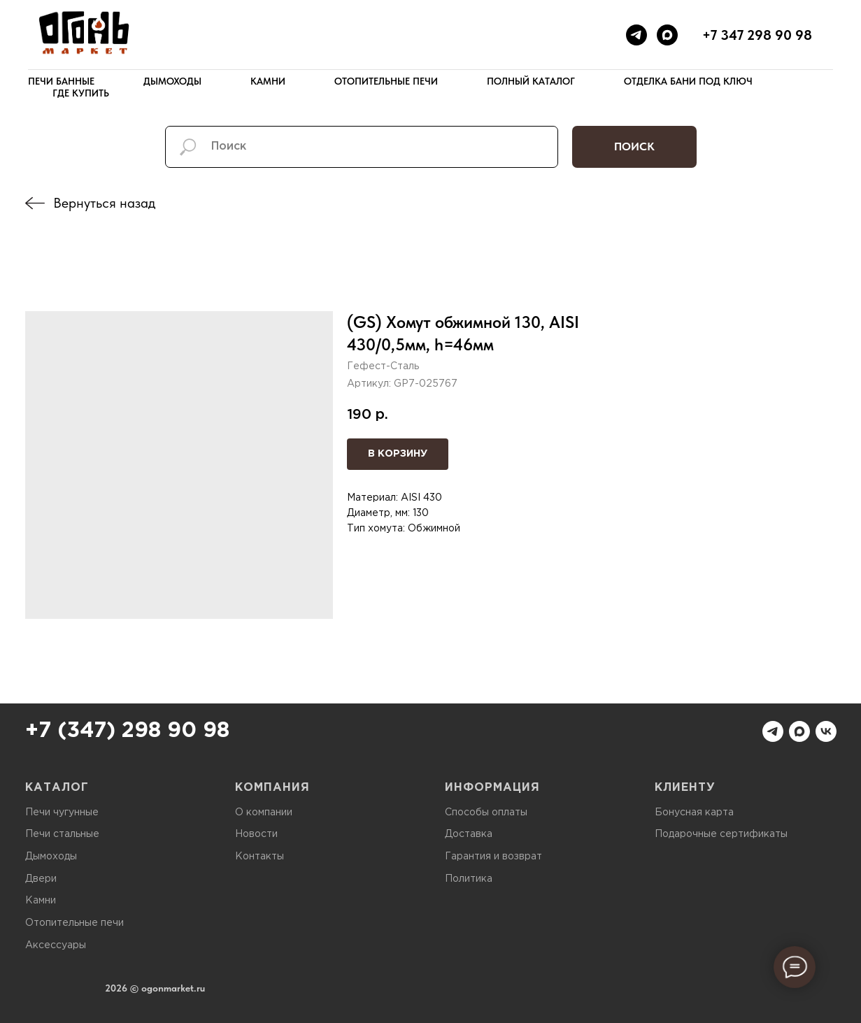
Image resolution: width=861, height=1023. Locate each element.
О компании (263, 812)
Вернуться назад (104, 202)
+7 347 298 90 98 (757, 35)
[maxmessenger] (667, 34)
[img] (35, 203)
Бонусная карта (694, 812)
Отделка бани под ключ (688, 81)
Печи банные (61, 81)
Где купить (80, 93)
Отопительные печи (386, 81)
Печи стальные (62, 834)
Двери (41, 879)
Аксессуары (55, 945)
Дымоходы (172, 81)
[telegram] (636, 34)
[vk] (826, 731)
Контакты (259, 856)
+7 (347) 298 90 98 (127, 731)
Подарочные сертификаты (721, 834)
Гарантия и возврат (493, 856)
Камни (267, 81)
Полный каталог (531, 81)
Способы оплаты (486, 812)
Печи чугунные (62, 812)
